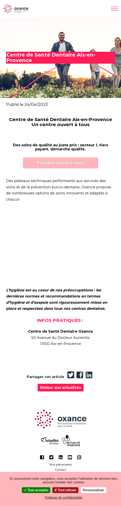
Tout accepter (36, 490)
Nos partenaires (60, 464)
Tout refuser (65, 490)
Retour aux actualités (60, 387)
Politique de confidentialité (63, 497)
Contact (60, 470)
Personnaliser (93, 490)
